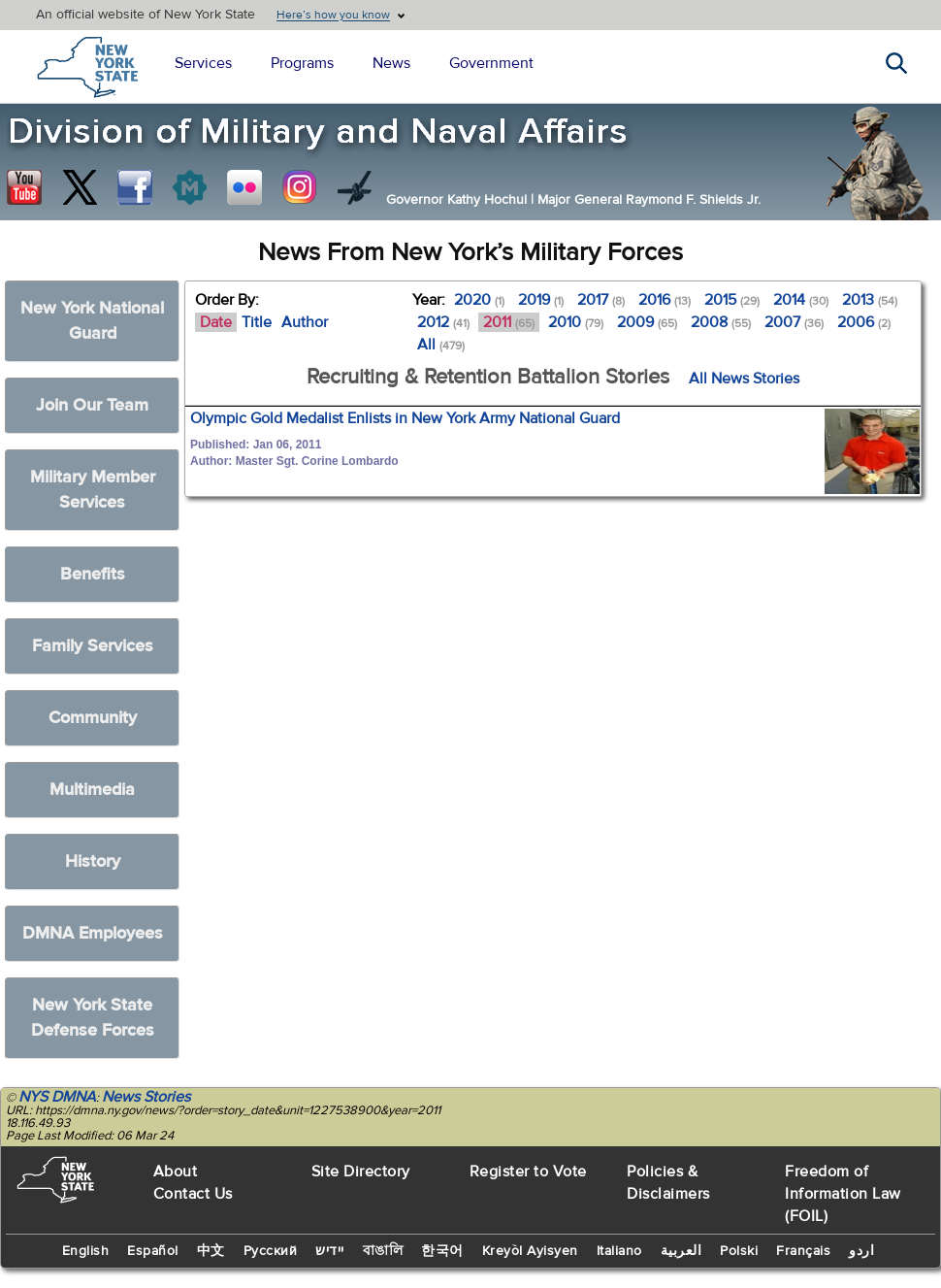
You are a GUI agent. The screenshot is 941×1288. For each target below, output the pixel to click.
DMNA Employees (92, 933)
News (391, 63)
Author (304, 322)
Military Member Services (92, 489)
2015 (732, 300)
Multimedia (92, 789)
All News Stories (744, 378)
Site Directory (360, 1171)
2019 (541, 300)
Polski (739, 1251)
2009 (647, 322)
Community (93, 718)
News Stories (146, 1096)
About (175, 1171)
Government (491, 63)
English (86, 1251)
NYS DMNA (57, 1096)
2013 (869, 300)
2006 (864, 322)
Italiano (619, 1251)
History (92, 861)
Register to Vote (528, 1171)
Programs (302, 63)
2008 (721, 322)
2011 (509, 322)
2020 (479, 300)
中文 (211, 1251)
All (441, 344)
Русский (270, 1251)
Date (216, 322)
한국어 (442, 1251)
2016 (664, 300)
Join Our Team (92, 405)
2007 (794, 322)
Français (803, 1251)
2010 (575, 322)
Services (203, 63)
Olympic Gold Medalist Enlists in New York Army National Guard (405, 418)
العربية (681, 1251)
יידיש (329, 1251)
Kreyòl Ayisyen (530, 1251)
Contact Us (193, 1194)
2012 (443, 322)
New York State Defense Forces (92, 1017)
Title (257, 322)
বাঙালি (383, 1251)
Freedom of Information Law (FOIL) (843, 1194)
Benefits (92, 574)
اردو (861, 1251)
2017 (601, 300)
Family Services (92, 646)
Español (152, 1251)
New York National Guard (92, 321)
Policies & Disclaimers (668, 1183)
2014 (800, 300)
